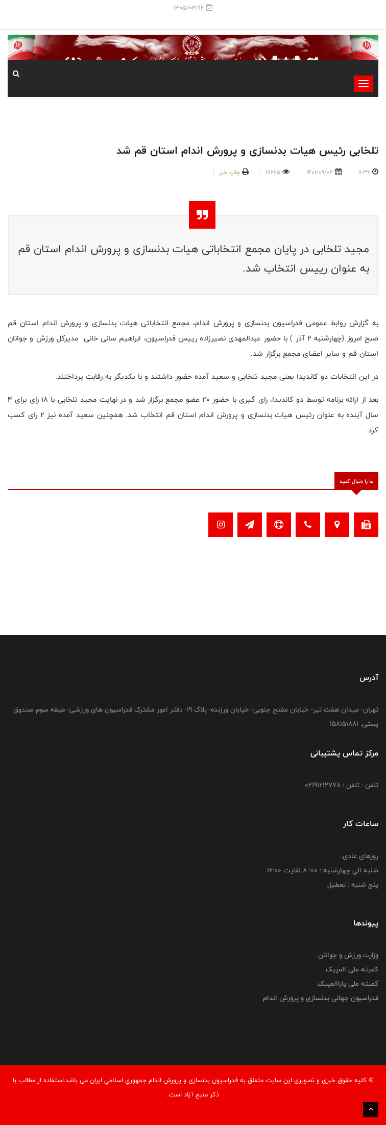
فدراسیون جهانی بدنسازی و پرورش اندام (320, 998)
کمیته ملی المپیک (352, 969)
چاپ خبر (229, 172)
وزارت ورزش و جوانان (348, 955)
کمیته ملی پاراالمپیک (348, 983)
